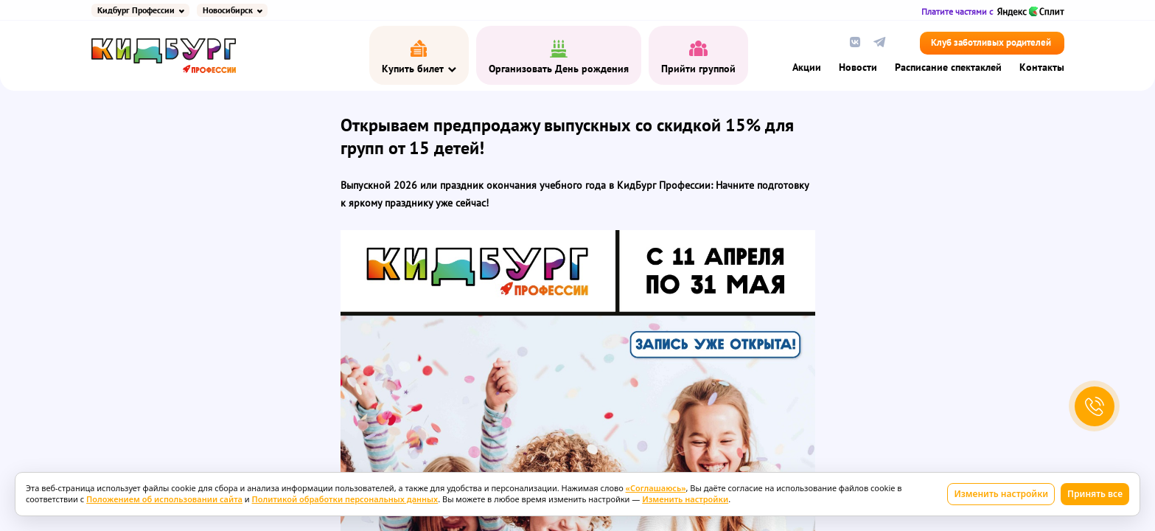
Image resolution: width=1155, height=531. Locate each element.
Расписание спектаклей (948, 68)
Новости (858, 68)
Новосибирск (228, 10)
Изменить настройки (1001, 493)
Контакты (1041, 68)
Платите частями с (992, 11)
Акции (806, 68)
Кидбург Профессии (136, 10)
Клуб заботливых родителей (991, 43)
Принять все (1095, 493)
